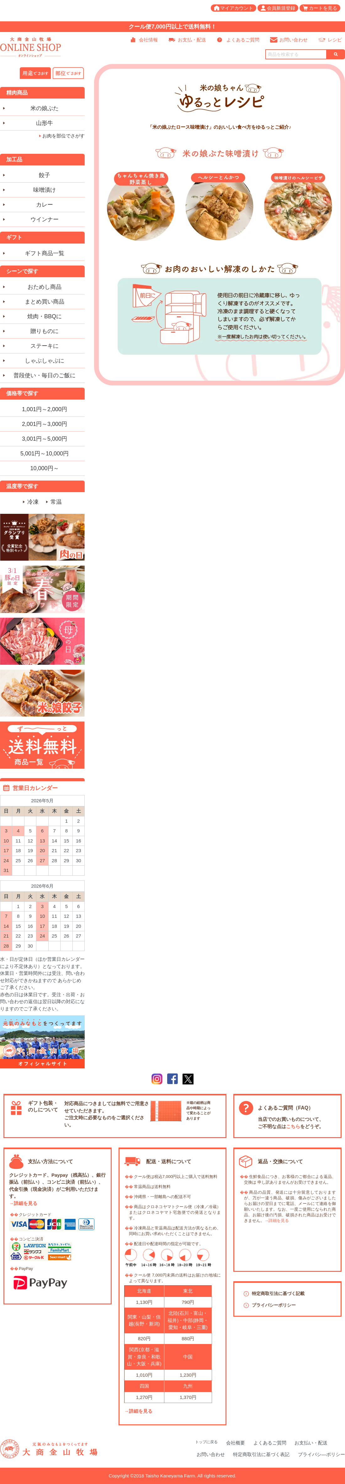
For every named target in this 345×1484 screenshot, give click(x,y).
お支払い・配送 (311, 1442)
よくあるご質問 (242, 39)
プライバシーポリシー (274, 1305)
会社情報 (148, 39)
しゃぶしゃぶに (44, 361)
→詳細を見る (23, 1203)
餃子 (44, 175)
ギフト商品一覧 (44, 253)
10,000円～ (44, 468)
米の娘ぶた (44, 108)
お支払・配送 (192, 39)
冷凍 (33, 502)
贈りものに (44, 331)
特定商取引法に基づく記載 (278, 1293)
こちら (293, 1126)
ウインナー (44, 219)
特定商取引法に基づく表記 (261, 1454)
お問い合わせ (293, 39)
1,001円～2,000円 (44, 409)
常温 (56, 502)
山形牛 (44, 123)
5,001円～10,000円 (44, 453)
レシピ (335, 39)
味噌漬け (44, 190)
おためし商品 (44, 287)
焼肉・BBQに (44, 316)
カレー (44, 205)
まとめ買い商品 (44, 301)
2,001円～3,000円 (44, 424)
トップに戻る (206, 1442)
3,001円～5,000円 (44, 439)
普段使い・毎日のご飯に (44, 375)
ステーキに (44, 346)
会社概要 (235, 1442)
